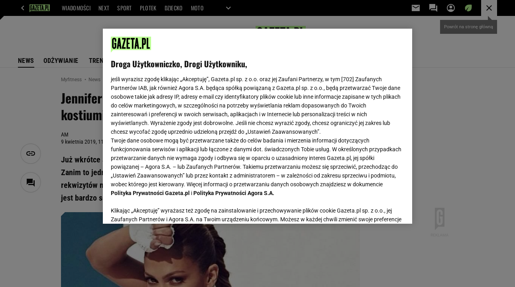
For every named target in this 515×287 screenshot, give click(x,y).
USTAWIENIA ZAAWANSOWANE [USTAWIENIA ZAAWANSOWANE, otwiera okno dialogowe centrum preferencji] (163, 208)
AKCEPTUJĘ (377, 208)
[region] (257, 126)
